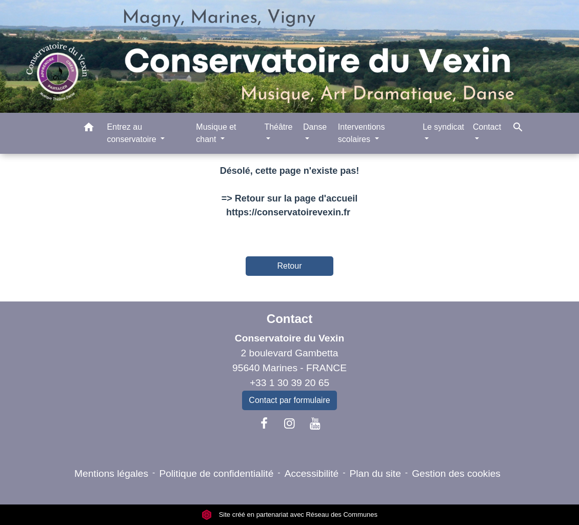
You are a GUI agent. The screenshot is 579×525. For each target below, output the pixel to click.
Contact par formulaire (289, 400)
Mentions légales (111, 473)
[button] (88, 129)
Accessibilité (312, 473)
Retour (289, 265)
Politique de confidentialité (216, 473)
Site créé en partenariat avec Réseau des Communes (289, 514)
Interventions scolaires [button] (361, 133)
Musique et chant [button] (216, 133)
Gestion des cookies (456, 473)
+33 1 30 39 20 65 (289, 382)
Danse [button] (315, 127)
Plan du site (375, 473)
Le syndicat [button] (443, 127)
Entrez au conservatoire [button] (133, 133)
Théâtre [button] (278, 127)
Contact (289, 319)
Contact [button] (487, 127)
